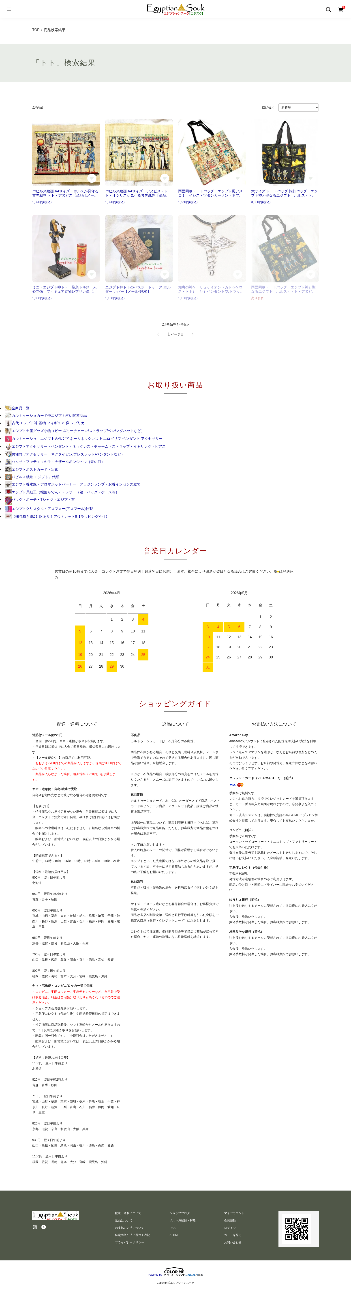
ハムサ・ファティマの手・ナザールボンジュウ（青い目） (55, 462)
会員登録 (230, 1220)
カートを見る (233, 1235)
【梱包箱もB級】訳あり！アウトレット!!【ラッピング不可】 (57, 516)
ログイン (230, 1228)
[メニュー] (9, 9)
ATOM (173, 1235)
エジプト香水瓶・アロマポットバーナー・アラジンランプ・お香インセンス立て (73, 484)
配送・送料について (128, 1213)
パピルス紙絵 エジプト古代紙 (32, 477)
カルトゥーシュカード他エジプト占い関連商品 (46, 415)
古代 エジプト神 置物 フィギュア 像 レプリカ (45, 423)
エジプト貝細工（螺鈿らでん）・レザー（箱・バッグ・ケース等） (62, 492)
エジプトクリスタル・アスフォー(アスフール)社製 (49, 509)
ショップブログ (179, 1213)
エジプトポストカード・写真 (31, 469)
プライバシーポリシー (129, 1242)
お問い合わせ (233, 1242)
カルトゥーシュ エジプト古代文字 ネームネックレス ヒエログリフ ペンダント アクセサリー (84, 439)
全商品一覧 (17, 408)
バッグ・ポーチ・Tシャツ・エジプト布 (40, 499)
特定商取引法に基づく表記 (132, 1235)
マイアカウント (234, 1213)
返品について (124, 1220)
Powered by (175, 1271)
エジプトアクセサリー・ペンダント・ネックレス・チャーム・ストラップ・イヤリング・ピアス (85, 446)
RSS (172, 1228)
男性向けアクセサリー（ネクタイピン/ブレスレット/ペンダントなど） (65, 454)
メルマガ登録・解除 (182, 1220)
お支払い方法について (129, 1228)
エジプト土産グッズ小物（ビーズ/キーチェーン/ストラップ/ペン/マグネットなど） (75, 431)
